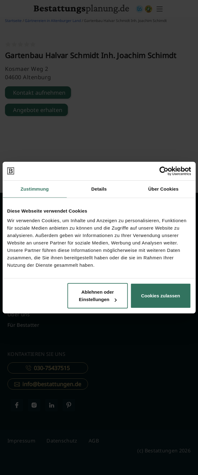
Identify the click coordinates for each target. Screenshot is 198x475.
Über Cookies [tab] (163, 188)
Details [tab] (99, 188)
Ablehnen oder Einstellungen (98, 295)
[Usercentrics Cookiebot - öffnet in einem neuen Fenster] (164, 170)
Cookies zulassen (160, 295)
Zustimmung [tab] (34, 188)
